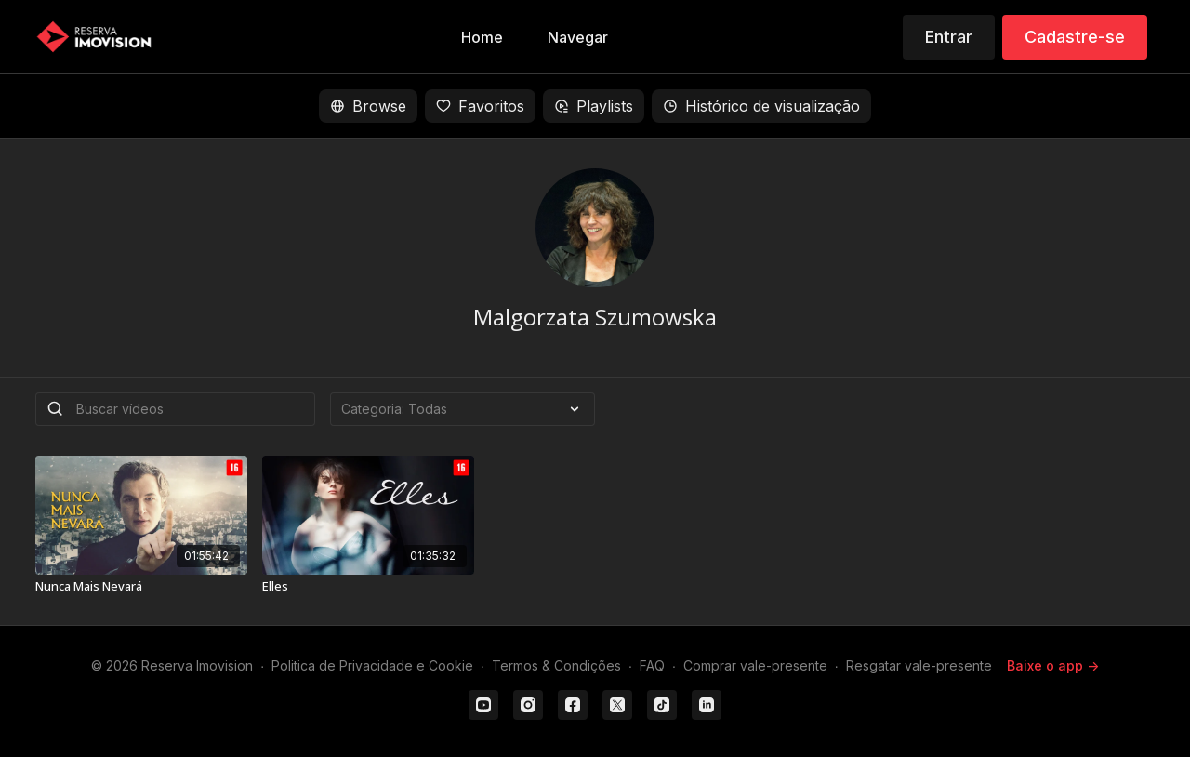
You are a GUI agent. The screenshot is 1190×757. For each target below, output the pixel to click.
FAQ (652, 665)
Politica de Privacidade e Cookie (372, 665)
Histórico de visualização (761, 106)
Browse (368, 106)
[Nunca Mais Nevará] (141, 587)
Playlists (593, 106)
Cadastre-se (1075, 36)
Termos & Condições (556, 665)
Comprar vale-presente (755, 665)
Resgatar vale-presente (919, 665)
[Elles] (368, 587)
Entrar (948, 36)
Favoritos (480, 106)
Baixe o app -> (1053, 665)
